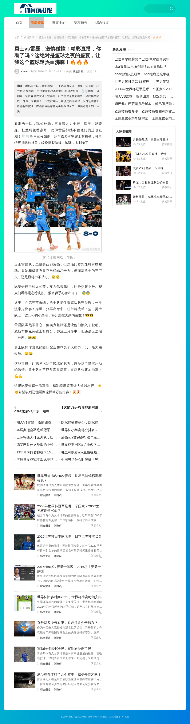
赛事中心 (55, 22)
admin (24, 71)
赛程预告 (75, 22)
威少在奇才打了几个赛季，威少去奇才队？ (69, 675)
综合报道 (95, 22)
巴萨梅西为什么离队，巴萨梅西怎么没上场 (48, 438)
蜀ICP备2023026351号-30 (82, 717)
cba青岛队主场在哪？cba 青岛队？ (141, 67)
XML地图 (114, 717)
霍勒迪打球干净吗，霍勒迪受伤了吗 (64, 649)
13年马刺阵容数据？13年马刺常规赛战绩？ (48, 452)
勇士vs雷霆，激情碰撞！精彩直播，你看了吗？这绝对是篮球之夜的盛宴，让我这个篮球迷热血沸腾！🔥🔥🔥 (100, 37)
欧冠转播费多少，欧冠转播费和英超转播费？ (94, 423)
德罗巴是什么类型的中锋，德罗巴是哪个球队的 (51, 445)
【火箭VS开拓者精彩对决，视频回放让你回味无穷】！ (81, 408)
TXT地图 (125, 717)
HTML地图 (101, 717)
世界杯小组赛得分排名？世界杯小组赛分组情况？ (98, 430)
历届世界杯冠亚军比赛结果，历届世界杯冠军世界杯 (55, 460)
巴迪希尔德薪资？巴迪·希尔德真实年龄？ (145, 59)
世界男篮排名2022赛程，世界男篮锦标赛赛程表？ (152, 82)
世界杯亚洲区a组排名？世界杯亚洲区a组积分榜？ (98, 445)
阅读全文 (96, 495)
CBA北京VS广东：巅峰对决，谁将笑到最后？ (35, 411)
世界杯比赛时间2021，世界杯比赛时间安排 (69, 597)
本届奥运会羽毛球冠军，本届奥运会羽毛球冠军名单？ (56, 430)
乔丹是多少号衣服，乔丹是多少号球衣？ (67, 623)
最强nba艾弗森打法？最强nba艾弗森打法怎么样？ (98, 438)
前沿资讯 (34, 22)
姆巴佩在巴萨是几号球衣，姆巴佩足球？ (145, 104)
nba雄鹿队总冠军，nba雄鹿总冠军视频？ (145, 74)
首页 (17, 22)
